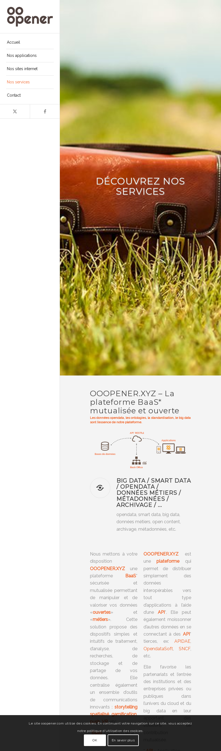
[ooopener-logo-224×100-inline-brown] (30, 16)
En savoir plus (123, 740)
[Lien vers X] (15, 111)
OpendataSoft (158, 648)
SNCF (184, 648)
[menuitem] (30, 42)
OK (94, 740)
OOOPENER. (103, 568)
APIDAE (182, 641)
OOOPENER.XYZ (161, 554)
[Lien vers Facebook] (45, 111)
